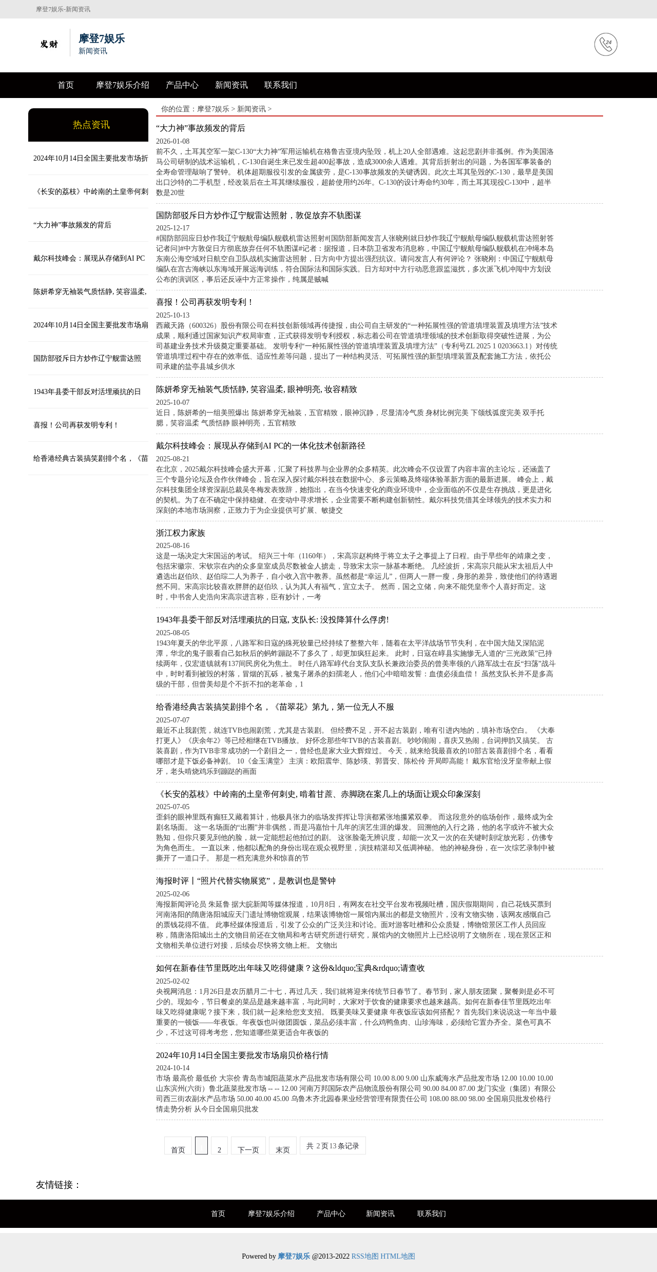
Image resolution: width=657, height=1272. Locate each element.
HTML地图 (397, 1256)
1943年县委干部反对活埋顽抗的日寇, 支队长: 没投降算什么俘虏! (84, 398)
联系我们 (280, 85)
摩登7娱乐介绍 (122, 85)
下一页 (248, 1150)
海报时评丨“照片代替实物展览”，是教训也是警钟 (246, 880)
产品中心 (182, 85)
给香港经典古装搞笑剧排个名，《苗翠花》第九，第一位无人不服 (88, 465)
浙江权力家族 (180, 533)
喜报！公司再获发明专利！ (76, 425)
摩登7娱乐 (213, 109)
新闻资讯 (231, 85)
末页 (283, 1150)
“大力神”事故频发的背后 (72, 225)
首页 (65, 85)
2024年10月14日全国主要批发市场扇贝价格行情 (88, 331)
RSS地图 (365, 1256)
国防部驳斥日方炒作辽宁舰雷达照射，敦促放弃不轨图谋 (84, 365)
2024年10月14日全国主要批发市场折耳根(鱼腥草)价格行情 (88, 164)
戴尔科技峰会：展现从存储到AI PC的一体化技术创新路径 (86, 265)
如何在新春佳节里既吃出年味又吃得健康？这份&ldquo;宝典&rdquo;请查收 (290, 968)
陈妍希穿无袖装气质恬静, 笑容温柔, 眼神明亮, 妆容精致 (87, 298)
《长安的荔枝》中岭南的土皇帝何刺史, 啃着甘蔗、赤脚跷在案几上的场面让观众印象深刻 (88, 198)
